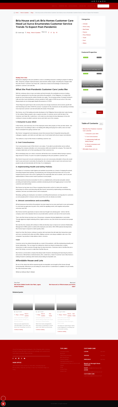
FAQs (61, 367)
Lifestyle (22, 314)
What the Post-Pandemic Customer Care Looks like (92, 129)
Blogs (32, 12)
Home (17, 12)
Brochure (62, 353)
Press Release (87, 35)
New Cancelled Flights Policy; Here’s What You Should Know (21, 319)
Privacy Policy (63, 369)
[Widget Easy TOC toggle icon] (101, 123)
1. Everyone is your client (92, 133)
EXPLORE (81, 6)
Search (100, 112)
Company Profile (64, 351)
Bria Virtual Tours (64, 357)
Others (84, 43)
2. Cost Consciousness (91, 136)
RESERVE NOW (103, 6)
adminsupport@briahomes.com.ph (93, 372)
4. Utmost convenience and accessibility (92, 145)
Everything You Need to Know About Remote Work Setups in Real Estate (44, 319)
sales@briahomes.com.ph (95, 368)
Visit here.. (102, 351)
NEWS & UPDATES (73, 6)
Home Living (86, 26)
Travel (84, 37)
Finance (65, 314)
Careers (62, 365)
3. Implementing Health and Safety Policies (92, 140)
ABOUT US (54, 6)
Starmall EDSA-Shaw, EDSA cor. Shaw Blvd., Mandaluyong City (29, 365)
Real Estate (50, 314)
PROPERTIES (62, 6)
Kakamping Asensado (66, 355)
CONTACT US (91, 6)
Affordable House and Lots (90, 149)
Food (84, 40)
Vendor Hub (63, 371)
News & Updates (25, 12)
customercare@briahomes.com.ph (93, 376)
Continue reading (18, 329)
